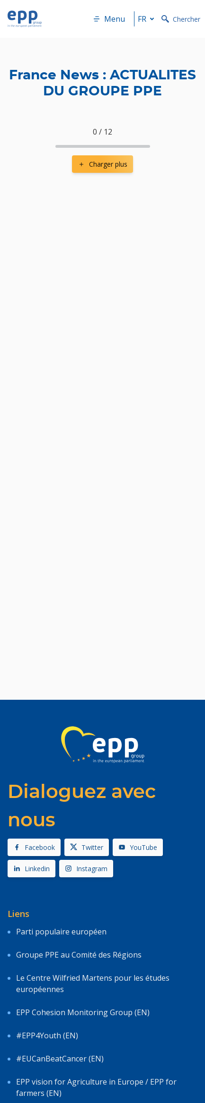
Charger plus (102, 164)
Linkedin (31, 868)
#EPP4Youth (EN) (47, 1035)
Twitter (86, 847)
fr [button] (148, 19)
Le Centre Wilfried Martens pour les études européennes (92, 983)
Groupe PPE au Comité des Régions (79, 955)
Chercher (180, 19)
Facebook (34, 847)
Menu (109, 19)
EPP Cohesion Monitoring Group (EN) (83, 1012)
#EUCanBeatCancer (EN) (60, 1058)
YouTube (137, 847)
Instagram (86, 868)
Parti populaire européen (61, 931)
